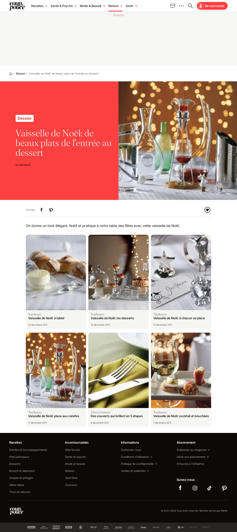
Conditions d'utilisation (136, 456)
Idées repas (16, 484)
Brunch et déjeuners (22, 470)
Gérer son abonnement (193, 456)
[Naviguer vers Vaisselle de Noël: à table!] (56, 282)
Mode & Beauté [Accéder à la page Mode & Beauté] (90, 5)
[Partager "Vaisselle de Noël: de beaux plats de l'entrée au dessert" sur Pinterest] (51, 210)
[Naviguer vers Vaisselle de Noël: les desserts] (118, 282)
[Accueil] (10, 73)
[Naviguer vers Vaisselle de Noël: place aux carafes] (56, 380)
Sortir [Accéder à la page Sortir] (129, 5)
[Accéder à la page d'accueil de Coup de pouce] (16, 511)
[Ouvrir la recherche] (190, 5)
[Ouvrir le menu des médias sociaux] (181, 5)
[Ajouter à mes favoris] (207, 210)
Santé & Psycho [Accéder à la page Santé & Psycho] (62, 5)
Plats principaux (19, 456)
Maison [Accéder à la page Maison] (113, 5)
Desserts (14, 463)
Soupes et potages (21, 477)
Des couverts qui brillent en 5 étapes (117, 416)
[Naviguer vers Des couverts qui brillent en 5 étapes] (118, 380)
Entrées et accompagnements (28, 449)
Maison (20, 73)
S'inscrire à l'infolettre (190, 463)
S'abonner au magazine (193, 449)
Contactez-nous (131, 449)
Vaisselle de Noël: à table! (46, 318)
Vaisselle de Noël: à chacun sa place (179, 318)
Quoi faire (71, 477)
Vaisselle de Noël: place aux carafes (53, 416)
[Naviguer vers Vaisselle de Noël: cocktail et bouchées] (181, 380)
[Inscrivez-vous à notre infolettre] (172, 6)
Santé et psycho (75, 456)
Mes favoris (72, 449)
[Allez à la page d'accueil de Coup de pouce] (17, 5)
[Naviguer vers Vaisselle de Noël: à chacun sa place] (181, 282)
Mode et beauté (75, 463)
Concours (71, 484)
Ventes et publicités (135, 470)
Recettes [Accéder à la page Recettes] (37, 5)
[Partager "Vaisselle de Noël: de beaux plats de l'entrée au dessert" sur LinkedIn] (41, 210)
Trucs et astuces (19, 491)
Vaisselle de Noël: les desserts (112, 318)
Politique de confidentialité (139, 463)
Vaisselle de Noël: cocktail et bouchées (181, 416)
